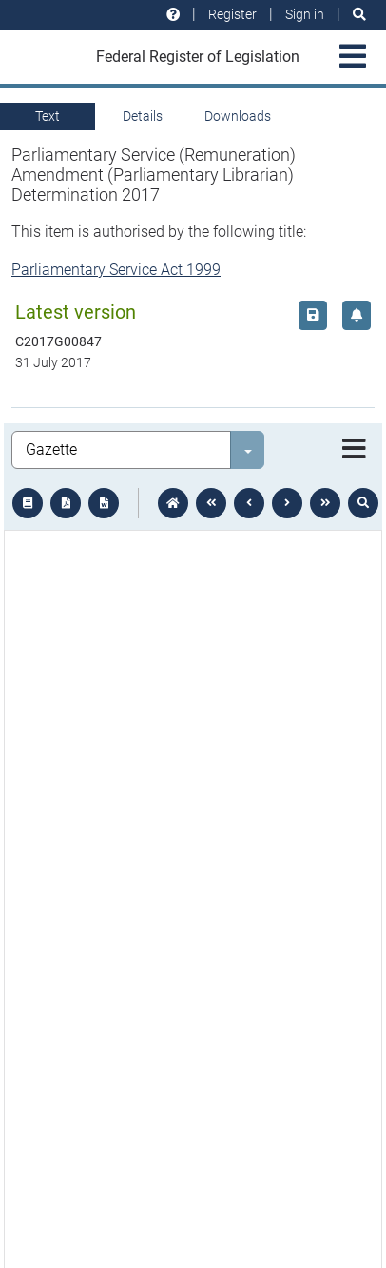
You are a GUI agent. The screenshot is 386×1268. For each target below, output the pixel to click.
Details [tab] (143, 116)
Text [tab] (47, 116)
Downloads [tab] (237, 116)
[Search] (359, 14)
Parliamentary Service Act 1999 (116, 270)
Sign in (304, 14)
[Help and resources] (173, 14)
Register (232, 14)
